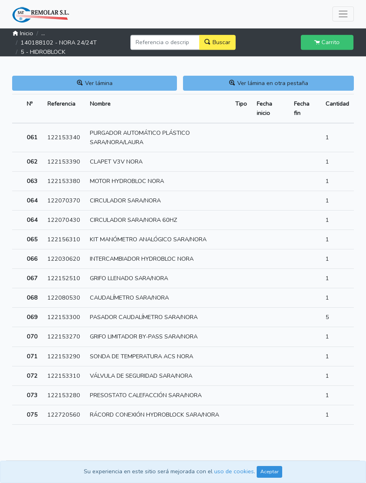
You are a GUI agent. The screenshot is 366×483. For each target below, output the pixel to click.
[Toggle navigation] (343, 13)
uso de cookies (234, 471)
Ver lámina (95, 83)
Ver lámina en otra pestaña (268, 83)
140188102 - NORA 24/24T (59, 43)
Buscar (217, 42)
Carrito (327, 42)
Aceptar (269, 471)
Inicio (23, 34)
